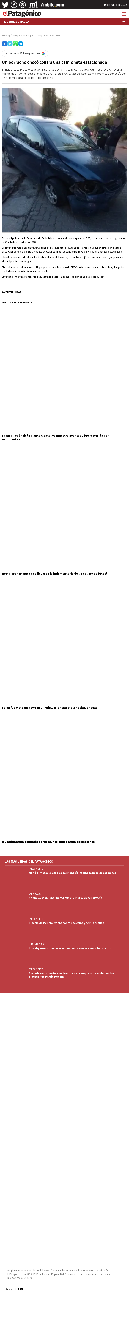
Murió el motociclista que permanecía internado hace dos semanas (72, 873)
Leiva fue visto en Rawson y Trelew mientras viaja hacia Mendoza (50, 708)
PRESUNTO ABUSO (37, 944)
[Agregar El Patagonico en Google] (25, 53)
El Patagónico (9, 35)
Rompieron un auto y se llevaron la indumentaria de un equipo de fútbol (54, 573)
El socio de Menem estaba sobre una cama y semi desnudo (66, 923)
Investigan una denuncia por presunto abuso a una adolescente (48, 842)
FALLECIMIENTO (36, 869)
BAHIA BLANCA (35, 894)
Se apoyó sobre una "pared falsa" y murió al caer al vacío (65, 898)
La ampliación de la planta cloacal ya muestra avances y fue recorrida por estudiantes (55, 437)
